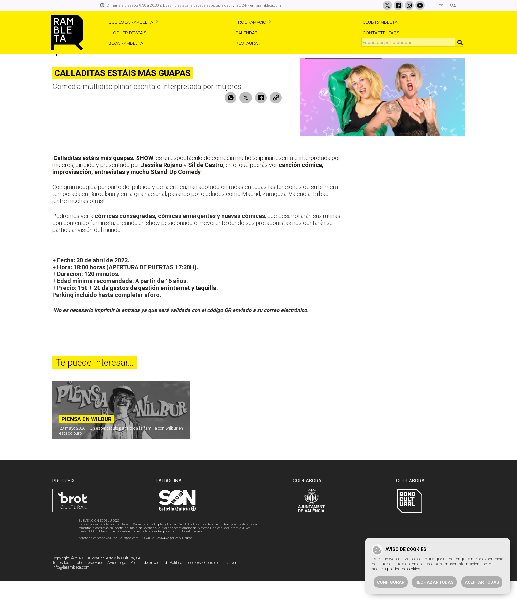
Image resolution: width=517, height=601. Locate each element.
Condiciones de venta (222, 583)
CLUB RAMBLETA (380, 22)
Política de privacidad (148, 583)
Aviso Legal (117, 583)
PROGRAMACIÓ (250, 22)
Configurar (390, 582)
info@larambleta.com (71, 587)
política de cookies (403, 568)
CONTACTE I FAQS (381, 32)
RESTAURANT (249, 43)
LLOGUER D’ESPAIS (127, 32)
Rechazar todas (434, 582)
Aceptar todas (482, 582)
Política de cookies (185, 583)
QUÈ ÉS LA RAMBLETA (130, 22)
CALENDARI (246, 32)
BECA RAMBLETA (125, 43)
